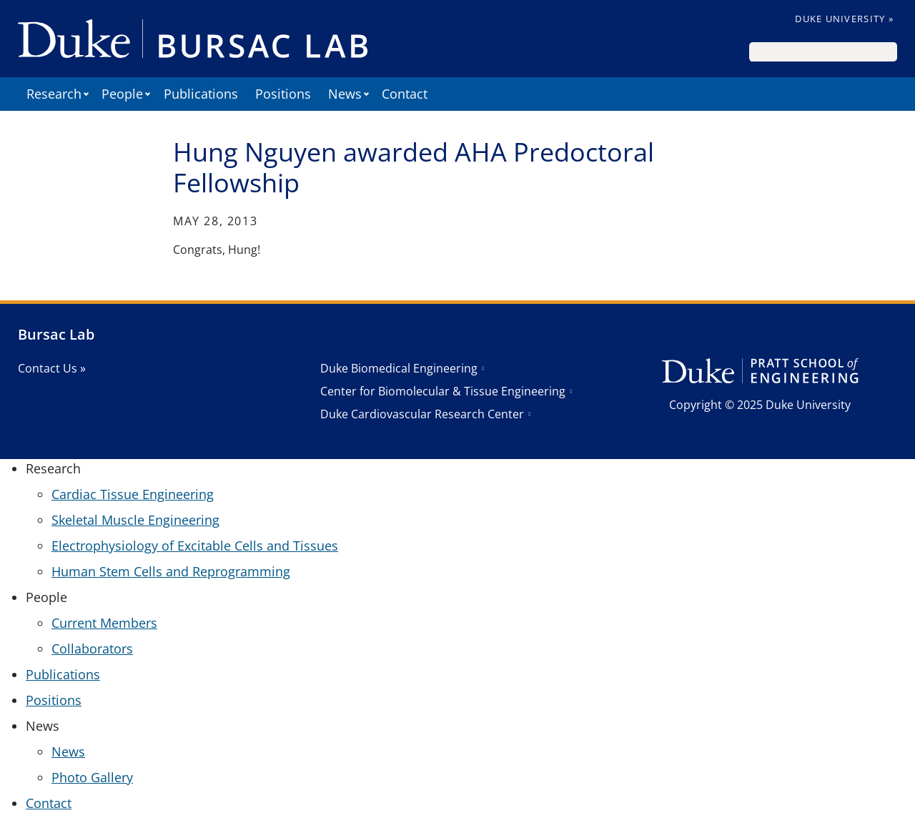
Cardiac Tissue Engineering (132, 494)
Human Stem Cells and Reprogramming (170, 571)
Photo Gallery (92, 777)
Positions (283, 93)
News (68, 751)
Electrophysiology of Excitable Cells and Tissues (194, 545)
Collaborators (92, 648)
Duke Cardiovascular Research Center (422, 414)
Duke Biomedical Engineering (399, 368)
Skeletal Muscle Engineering (135, 519)
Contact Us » (52, 368)
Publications (201, 93)
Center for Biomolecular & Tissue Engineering (442, 391)
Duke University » (844, 18)
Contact (404, 93)
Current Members (104, 622)
